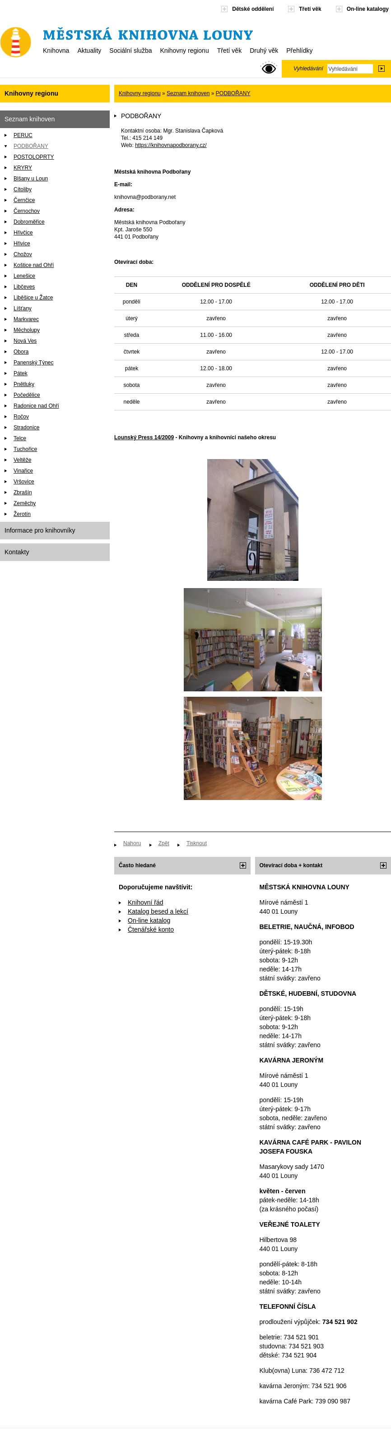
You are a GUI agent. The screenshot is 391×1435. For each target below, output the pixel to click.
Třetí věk (229, 50)
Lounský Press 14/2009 (144, 437)
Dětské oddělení (253, 9)
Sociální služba (130, 50)
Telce (20, 438)
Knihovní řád (145, 902)
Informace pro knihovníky (40, 530)
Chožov (23, 254)
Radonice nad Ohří (36, 406)
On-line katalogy (368, 9)
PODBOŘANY (31, 146)
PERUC (23, 135)
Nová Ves (25, 341)
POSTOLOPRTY (34, 157)
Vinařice (23, 471)
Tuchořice (25, 449)
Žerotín (22, 514)
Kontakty (17, 552)
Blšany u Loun (31, 178)
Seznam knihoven (30, 119)
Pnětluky (24, 384)
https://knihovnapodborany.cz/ (171, 145)
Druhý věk (264, 50)
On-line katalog (149, 920)
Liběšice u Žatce (33, 297)
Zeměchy (25, 503)
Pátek (21, 373)
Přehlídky (299, 50)
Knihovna (56, 50)
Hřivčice (23, 233)
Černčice (24, 200)
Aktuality (89, 50)
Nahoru (132, 843)
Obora (21, 352)
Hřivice (22, 243)
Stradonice (26, 427)
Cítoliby (23, 189)
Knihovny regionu (184, 50)
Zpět (163, 843)
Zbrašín (23, 492)
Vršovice (24, 481)
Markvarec (26, 319)
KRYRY (23, 168)
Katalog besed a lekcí (158, 911)
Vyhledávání (308, 68)
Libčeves (24, 287)
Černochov (27, 211)
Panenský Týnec (34, 362)
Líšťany (23, 308)
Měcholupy (27, 330)
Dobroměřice (29, 222)
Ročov (21, 417)
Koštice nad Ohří (34, 265)
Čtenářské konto (151, 929)
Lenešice (24, 276)
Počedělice (27, 395)
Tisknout (196, 843)
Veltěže (22, 460)
